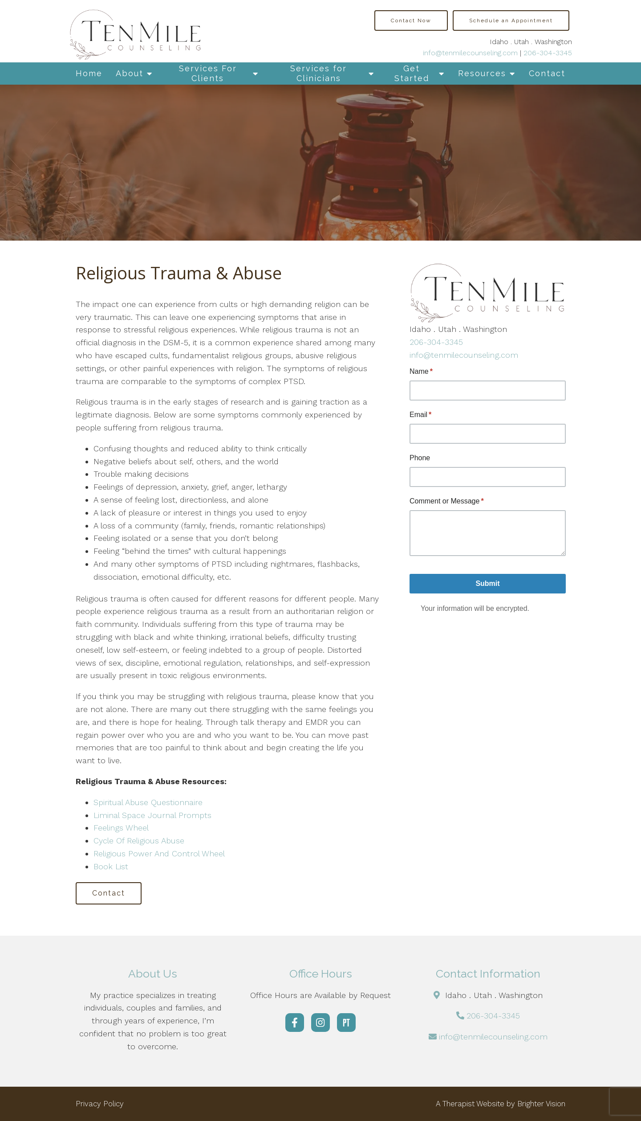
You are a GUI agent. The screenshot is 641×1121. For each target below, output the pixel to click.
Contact (547, 73)
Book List (112, 866)
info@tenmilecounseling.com (470, 53)
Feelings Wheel (121, 827)
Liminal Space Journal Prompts (152, 815)
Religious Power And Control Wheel (159, 853)
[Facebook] (294, 1022)
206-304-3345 (547, 53)
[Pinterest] (346, 1022)
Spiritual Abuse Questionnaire (148, 802)
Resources (482, 73)
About (129, 73)
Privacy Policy (100, 1103)
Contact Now (411, 20)
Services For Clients (208, 73)
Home (89, 73)
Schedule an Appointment (511, 20)
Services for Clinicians (318, 73)
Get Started (411, 73)
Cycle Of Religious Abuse (138, 840)
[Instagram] (320, 1022)
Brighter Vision (541, 1103)
